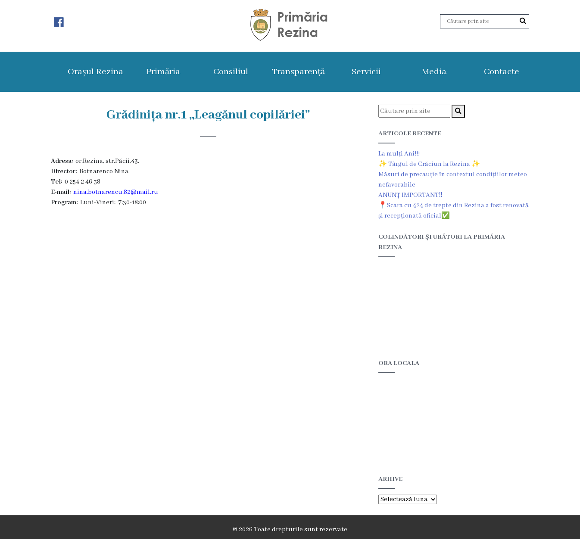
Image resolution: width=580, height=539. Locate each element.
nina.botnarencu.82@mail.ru (115, 192)
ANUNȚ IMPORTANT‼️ (410, 195)
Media (434, 71)
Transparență (298, 71)
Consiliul (230, 71)
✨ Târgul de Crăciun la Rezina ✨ (429, 164)
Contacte (501, 71)
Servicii (366, 71)
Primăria (163, 71)
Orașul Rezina (95, 71)
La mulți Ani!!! (399, 154)
